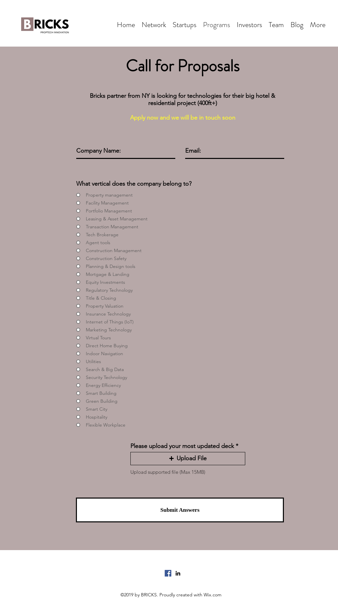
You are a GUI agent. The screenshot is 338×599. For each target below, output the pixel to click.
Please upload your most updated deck (182, 446)
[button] (187, 458)
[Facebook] (168, 573)
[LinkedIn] (178, 573)
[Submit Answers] (180, 510)
